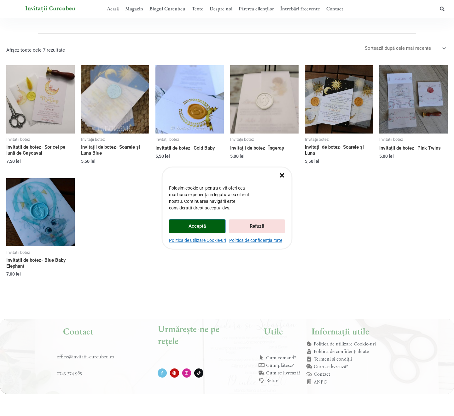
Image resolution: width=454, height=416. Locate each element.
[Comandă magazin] (405, 48)
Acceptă (197, 226)
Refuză (257, 226)
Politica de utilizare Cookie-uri (197, 239)
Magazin (134, 8)
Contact (334, 8)
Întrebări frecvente (300, 8)
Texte (197, 8)
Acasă (113, 8)
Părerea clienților (256, 8)
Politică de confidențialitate (255, 239)
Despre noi (221, 8)
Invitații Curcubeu (50, 8)
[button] (282, 175)
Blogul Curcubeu (167, 8)
